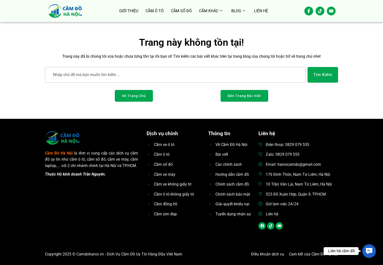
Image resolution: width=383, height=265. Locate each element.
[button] (369, 251)
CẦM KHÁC (211, 11)
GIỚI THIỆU (128, 11)
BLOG (238, 11)
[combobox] (175, 75)
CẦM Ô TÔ (155, 11)
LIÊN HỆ (261, 11)
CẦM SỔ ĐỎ (181, 11)
